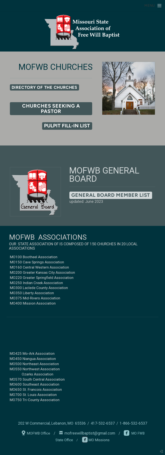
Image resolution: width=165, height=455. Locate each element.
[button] (44, 87)
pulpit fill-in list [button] (67, 126)
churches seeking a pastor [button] (51, 108)
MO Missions (99, 440)
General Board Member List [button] (110, 195)
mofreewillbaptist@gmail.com (89, 433)
